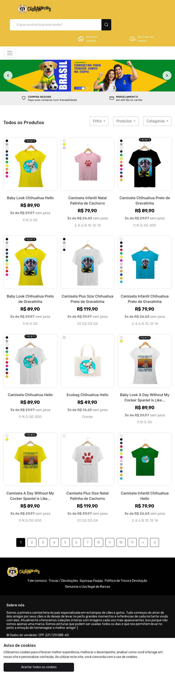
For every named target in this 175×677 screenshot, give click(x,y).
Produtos (124, 105)
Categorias (156, 105)
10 (121, 527)
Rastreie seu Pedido (141, 23)
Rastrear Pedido (91, 566)
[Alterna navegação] (10, 37)
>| (154, 527)
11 (132, 527)
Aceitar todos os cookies (31, 667)
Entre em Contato (88, 23)
